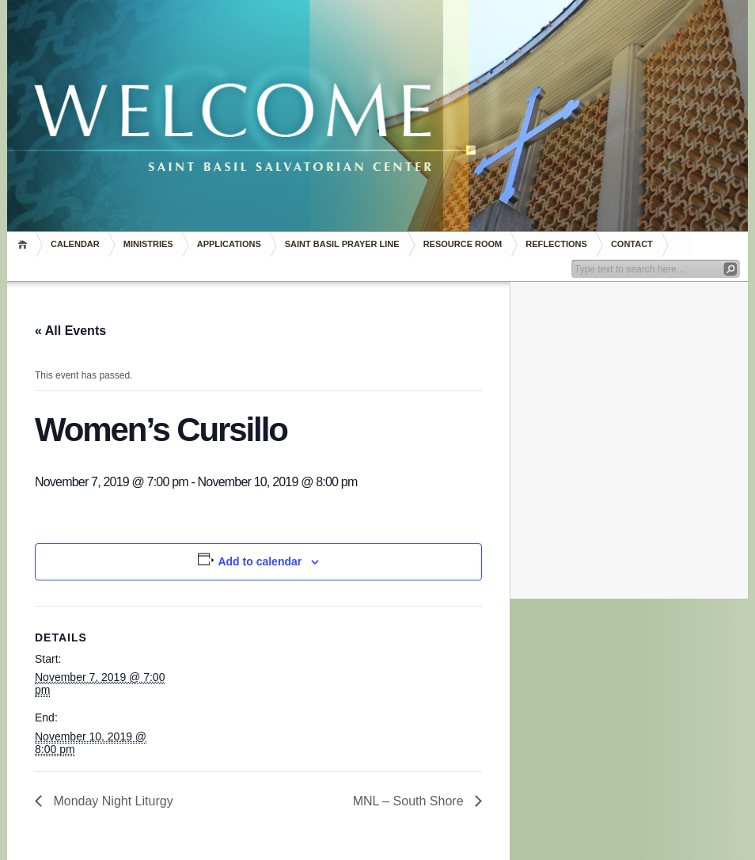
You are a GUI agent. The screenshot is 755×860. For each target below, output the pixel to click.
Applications (229, 244)
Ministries (148, 244)
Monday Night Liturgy (111, 801)
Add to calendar (260, 561)
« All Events (70, 330)
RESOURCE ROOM (463, 244)
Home (25, 244)
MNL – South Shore (410, 801)
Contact (632, 244)
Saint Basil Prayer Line (342, 244)
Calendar (75, 244)
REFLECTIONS (556, 244)
